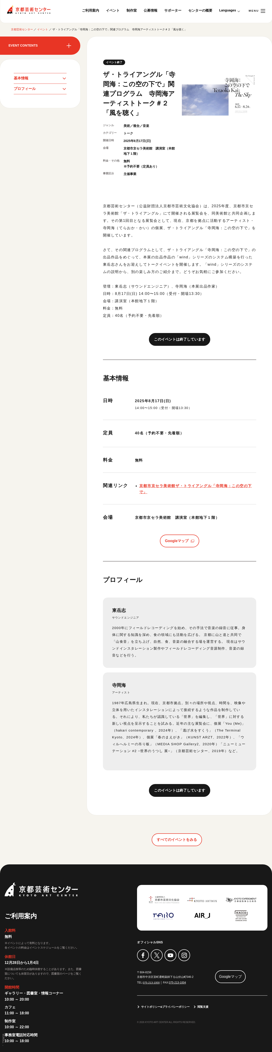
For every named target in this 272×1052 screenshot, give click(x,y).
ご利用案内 (90, 10)
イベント (113, 10)
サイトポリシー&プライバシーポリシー (165, 1006)
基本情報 (21, 78)
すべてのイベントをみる (177, 840)
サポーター (172, 10)
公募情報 (150, 10)
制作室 (132, 10)
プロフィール (25, 89)
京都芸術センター (28, 9)
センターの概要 (200, 10)
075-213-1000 (151, 982)
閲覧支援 (203, 1006)
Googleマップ (177, 541)
